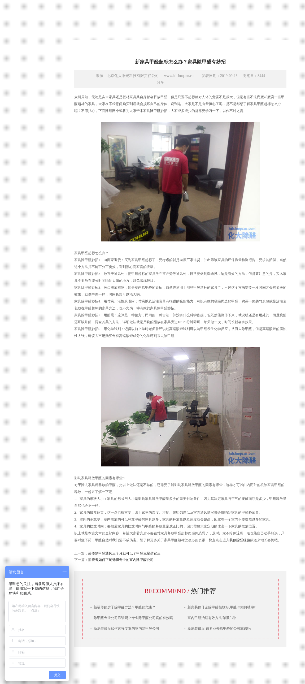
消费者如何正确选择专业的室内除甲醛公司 (121, 560)
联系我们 (27, 394)
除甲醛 (155, 111)
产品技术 (27, 366)
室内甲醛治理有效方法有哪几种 (210, 618)
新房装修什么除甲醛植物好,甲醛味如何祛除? (219, 607)
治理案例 (27, 375)
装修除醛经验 (239, 540)
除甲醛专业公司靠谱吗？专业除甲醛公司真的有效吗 (131, 618)
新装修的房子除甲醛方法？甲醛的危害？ (123, 607)
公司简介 (27, 356)
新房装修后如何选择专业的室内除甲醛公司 (124, 628)
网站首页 (27, 347)
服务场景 (27, 385)
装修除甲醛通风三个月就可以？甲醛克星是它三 (124, 553)
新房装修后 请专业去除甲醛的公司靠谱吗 (217, 628)
